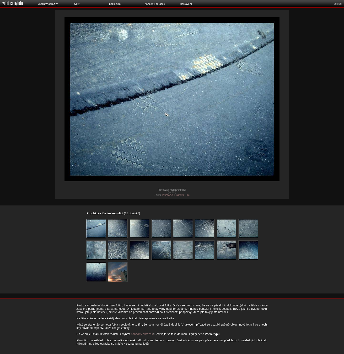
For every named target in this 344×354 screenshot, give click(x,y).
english (338, 3)
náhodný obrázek (155, 3)
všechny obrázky (48, 3)
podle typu (115, 3)
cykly (76, 3)
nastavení (186, 3)
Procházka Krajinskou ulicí (176, 195)
